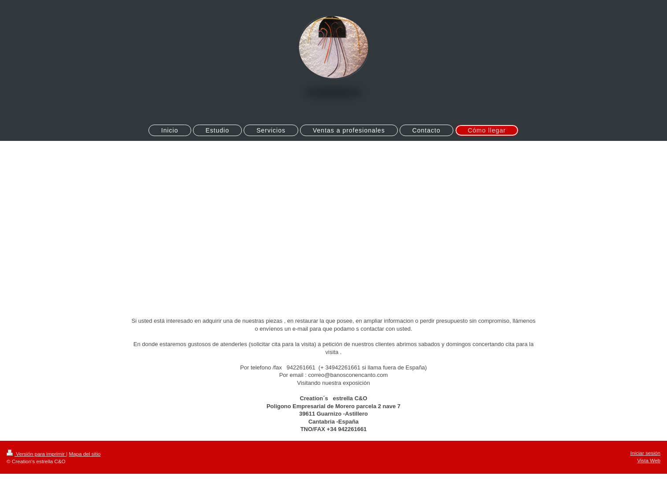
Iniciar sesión (645, 453)
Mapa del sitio (84, 454)
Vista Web (648, 460)
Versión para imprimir (36, 454)
